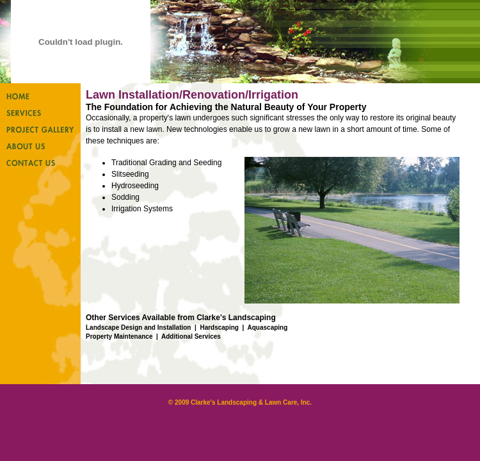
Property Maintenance (119, 336)
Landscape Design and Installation (138, 327)
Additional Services (191, 336)
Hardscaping (219, 327)
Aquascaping (268, 327)
